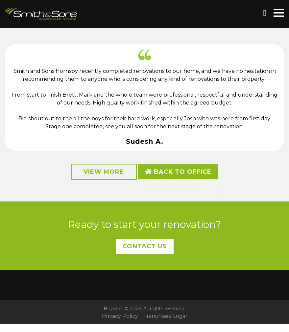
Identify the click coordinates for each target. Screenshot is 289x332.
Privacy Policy (120, 316)
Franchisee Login (165, 316)
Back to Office (178, 171)
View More (104, 171)
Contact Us (145, 246)
